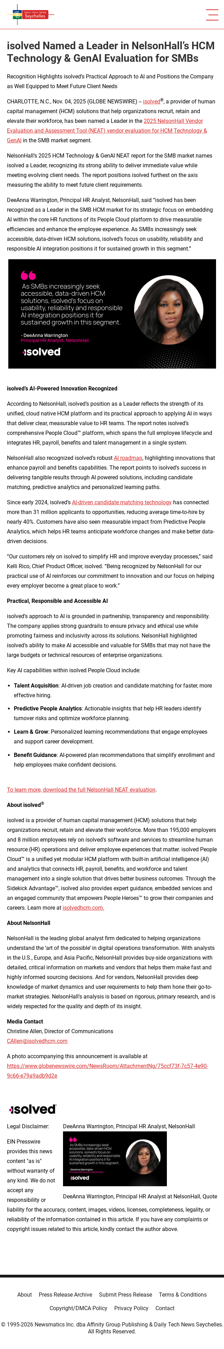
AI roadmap (128, 458)
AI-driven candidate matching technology (122, 502)
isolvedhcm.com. (83, 907)
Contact (164, 1308)
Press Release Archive (65, 1294)
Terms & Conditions (183, 1294)
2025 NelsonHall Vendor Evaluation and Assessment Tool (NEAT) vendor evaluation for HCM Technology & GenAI (107, 131)
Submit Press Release (125, 1294)
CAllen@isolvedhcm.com (37, 1041)
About (24, 1294)
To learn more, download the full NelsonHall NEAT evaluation (81, 789)
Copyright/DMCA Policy (78, 1308)
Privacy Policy (131, 1308)
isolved (151, 101)
